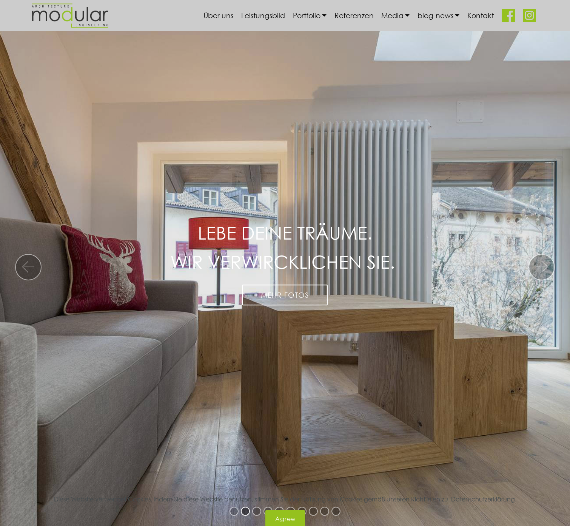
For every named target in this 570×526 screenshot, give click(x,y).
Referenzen (354, 15)
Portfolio (306, 15)
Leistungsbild (263, 15)
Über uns (218, 15)
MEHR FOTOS (285, 295)
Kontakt (480, 15)
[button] (28, 267)
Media (392, 15)
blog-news (435, 15)
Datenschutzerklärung (483, 507)
